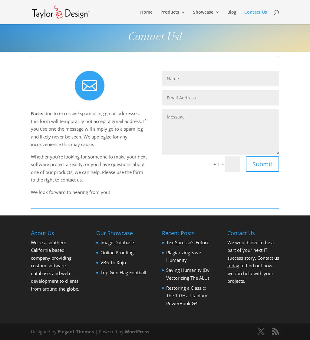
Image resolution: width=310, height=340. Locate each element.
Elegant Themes (76, 331)
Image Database (117, 242)
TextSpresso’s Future (187, 242)
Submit (262, 164)
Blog (231, 12)
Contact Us (255, 12)
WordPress (137, 331)
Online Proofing (117, 252)
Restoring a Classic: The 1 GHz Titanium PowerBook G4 (186, 295)
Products (169, 12)
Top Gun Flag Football (123, 272)
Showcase (203, 12)
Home (146, 12)
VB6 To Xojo (113, 262)
